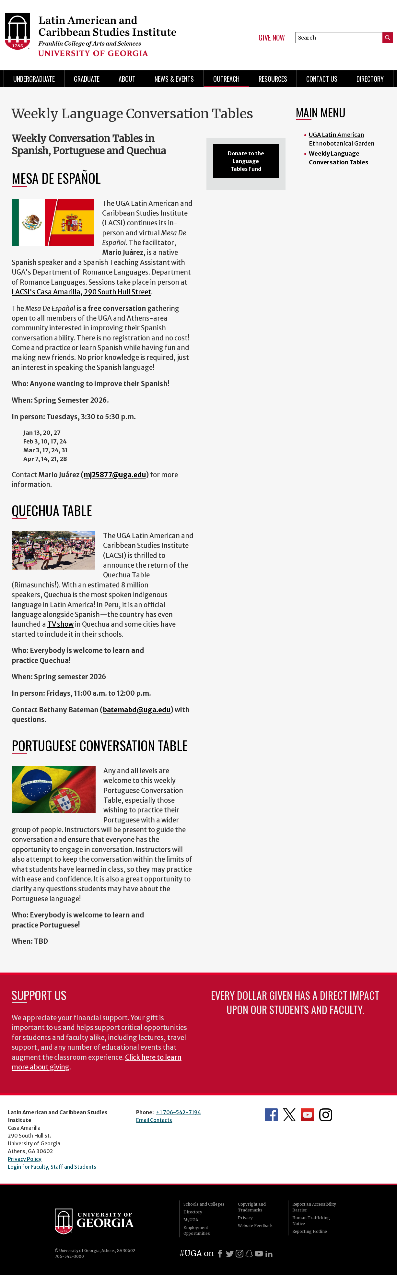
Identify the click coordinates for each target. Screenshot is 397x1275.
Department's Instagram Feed (325, 1114)
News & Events (174, 79)
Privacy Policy (24, 1159)
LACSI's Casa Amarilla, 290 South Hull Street (81, 292)
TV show (60, 624)
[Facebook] (220, 1253)
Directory (370, 79)
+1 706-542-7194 (178, 1112)
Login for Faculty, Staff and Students (52, 1166)
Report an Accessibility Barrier (314, 1207)
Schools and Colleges (204, 1204)
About (127, 79)
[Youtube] (259, 1253)
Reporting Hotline (309, 1231)
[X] (230, 1253)
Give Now (272, 38)
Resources (273, 79)
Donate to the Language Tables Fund (246, 161)
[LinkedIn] (269, 1253)
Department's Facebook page (271, 1114)
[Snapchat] (249, 1253)
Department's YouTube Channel (307, 1114)
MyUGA (190, 1219)
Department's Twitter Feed (289, 1114)
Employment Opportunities (196, 1230)
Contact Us (321, 79)
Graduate (86, 79)
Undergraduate (34, 79)
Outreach (226, 79)
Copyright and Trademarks (252, 1207)
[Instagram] (239, 1253)
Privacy (245, 1217)
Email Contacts (154, 1120)
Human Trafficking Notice (311, 1220)
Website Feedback (255, 1225)
